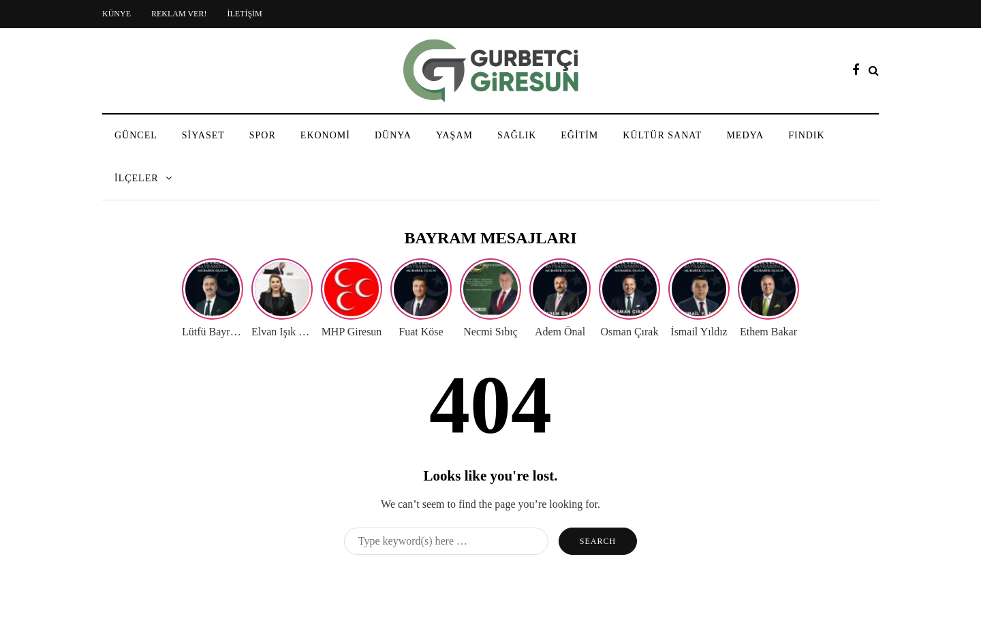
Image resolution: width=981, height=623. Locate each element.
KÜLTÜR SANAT (662, 135)
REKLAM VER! (178, 13)
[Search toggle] (874, 70)
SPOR (262, 135)
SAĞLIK (516, 135)
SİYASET (203, 135)
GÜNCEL (135, 135)
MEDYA (745, 135)
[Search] (446, 541)
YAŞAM (454, 135)
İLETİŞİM (244, 13)
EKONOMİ (325, 135)
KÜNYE (116, 13)
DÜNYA (393, 135)
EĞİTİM (579, 135)
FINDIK (806, 135)
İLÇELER (136, 178)
